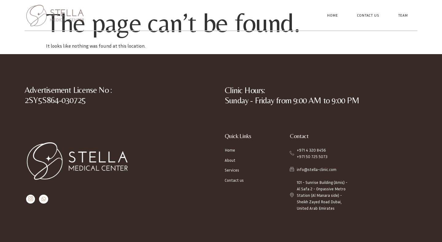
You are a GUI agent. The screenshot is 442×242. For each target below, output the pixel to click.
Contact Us (368, 15)
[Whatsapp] (42, 199)
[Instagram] (30, 199)
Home (333, 15)
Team (403, 15)
